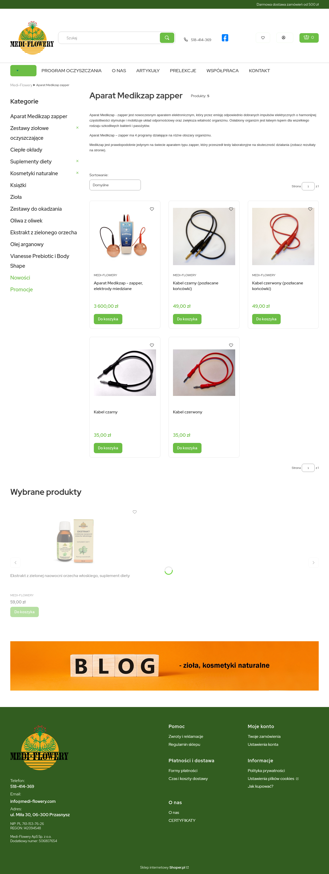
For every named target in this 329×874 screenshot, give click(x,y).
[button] (167, 38)
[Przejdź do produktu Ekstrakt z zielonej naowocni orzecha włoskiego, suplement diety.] (74, 539)
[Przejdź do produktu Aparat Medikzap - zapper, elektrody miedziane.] (125, 236)
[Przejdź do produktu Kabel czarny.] (125, 372)
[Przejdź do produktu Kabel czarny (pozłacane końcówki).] (204, 236)
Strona (296, 186)
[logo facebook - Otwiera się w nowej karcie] (225, 38)
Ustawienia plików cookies (271, 778)
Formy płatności (183, 770)
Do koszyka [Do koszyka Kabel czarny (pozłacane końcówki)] (187, 319)
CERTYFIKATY (182, 820)
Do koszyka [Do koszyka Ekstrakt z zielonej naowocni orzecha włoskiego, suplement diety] (24, 612)
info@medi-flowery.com (33, 801)
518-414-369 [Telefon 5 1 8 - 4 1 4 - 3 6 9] (201, 40)
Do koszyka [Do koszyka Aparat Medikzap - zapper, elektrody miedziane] (108, 319)
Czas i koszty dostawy (188, 778)
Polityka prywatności (266, 770)
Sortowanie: (98, 175)
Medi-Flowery (21, 85)
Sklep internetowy (162, 867)
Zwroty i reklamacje (186, 736)
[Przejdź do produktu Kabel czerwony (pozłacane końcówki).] (283, 236)
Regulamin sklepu (184, 744)
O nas (174, 812)
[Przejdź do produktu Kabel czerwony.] (204, 372)
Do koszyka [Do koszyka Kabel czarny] (108, 448)
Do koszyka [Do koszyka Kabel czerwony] (187, 448)
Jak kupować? (260, 786)
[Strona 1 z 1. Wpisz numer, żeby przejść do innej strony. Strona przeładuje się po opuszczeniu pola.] (308, 186)
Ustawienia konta (263, 744)
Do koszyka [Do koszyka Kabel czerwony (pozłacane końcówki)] (266, 319)
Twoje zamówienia (264, 736)
